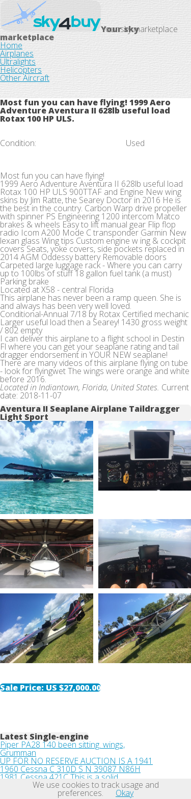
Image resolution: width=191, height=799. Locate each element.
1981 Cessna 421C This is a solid (59, 777)
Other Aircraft (24, 77)
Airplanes (17, 53)
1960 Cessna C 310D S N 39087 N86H (70, 769)
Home (11, 45)
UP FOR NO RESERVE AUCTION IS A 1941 (76, 760)
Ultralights (18, 61)
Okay (124, 792)
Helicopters (21, 69)
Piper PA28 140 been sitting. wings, (62, 744)
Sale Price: (50, 687)
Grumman (18, 752)
